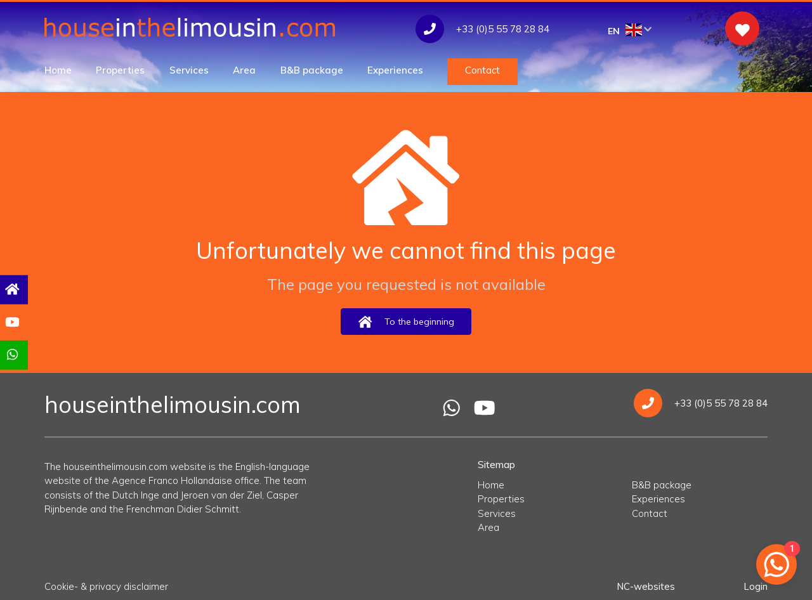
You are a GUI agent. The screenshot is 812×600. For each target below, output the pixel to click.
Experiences (395, 70)
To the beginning (406, 322)
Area (244, 70)
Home (58, 70)
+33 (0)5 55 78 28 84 (701, 403)
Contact (482, 70)
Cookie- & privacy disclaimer (106, 586)
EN (630, 30)
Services (189, 70)
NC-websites (646, 586)
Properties (120, 70)
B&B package (311, 70)
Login (755, 586)
